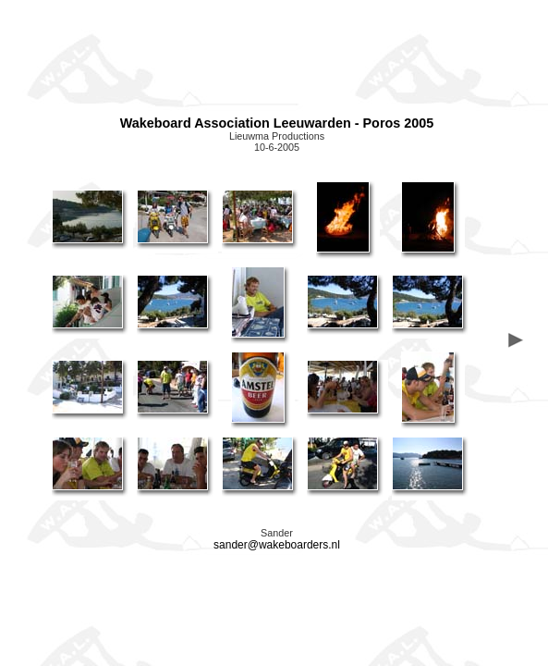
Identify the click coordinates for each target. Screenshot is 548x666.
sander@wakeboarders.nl (276, 544)
